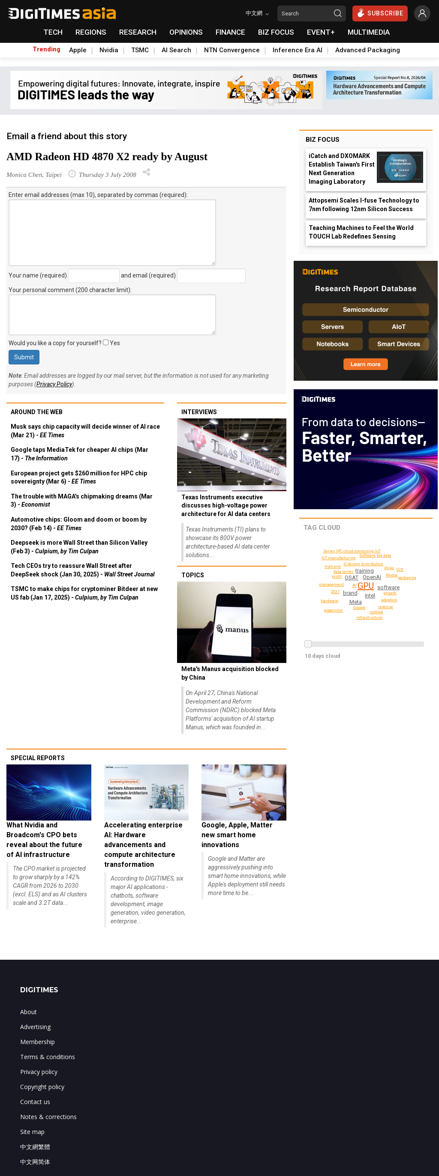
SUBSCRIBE (380, 13)
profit (337, 576)
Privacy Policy (54, 384)
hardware (330, 601)
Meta (355, 602)
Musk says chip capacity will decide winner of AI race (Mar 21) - (85, 431)
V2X (399, 569)
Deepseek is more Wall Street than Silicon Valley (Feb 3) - (79, 547)
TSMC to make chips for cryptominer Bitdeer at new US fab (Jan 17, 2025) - (84, 593)
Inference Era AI (297, 50)
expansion (334, 610)
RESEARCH (137, 32)
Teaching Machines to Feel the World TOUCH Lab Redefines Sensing (361, 232)
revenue (335, 592)
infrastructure (371, 617)
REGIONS (90, 32)
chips (375, 555)
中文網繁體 (35, 1147)
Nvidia (108, 50)
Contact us (35, 1102)
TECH (53, 32)
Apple (78, 50)
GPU (365, 586)
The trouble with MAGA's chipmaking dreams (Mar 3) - (82, 500)
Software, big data (377, 612)
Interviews (199, 412)
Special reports (38, 758)
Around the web (37, 412)
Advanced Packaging (367, 50)
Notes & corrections (48, 1117)
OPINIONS (186, 32)
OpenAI (372, 577)
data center (344, 572)
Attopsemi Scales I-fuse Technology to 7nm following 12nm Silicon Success (364, 204)
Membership (37, 1042)
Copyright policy (42, 1087)
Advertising (35, 1027)
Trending (46, 49)
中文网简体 (35, 1162)
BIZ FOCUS (276, 32)
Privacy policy (38, 1072)
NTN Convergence (232, 50)
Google (359, 608)
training (365, 570)
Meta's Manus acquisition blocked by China (230, 673)
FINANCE (230, 32)
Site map (32, 1132)
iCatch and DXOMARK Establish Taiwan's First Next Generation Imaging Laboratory (342, 168)
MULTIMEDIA (369, 32)
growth (390, 593)
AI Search (176, 50)
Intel (370, 595)
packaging (407, 578)
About (28, 1012)
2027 (385, 607)
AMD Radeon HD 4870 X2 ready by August (106, 156)
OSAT (351, 577)
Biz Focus (323, 139)
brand (350, 593)
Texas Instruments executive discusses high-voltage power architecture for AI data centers (226, 505)
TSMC (140, 50)
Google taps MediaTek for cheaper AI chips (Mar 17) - (79, 454)
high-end (333, 566)
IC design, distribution (365, 564)
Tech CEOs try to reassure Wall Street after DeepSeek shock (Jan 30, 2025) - (83, 570)
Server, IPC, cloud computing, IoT (353, 551)
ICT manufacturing (340, 558)
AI (355, 585)
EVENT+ (321, 32)
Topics (192, 575)
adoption (390, 600)
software (389, 587)
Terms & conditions (47, 1057)
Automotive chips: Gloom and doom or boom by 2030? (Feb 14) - (79, 523)
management (332, 584)
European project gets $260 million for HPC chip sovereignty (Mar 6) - (79, 477)
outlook (390, 568)
